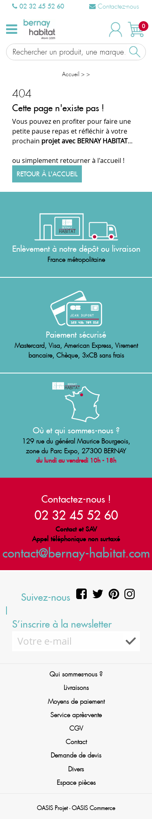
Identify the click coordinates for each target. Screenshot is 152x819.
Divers (76, 769)
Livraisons (76, 687)
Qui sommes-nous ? (76, 674)
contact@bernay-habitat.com (76, 553)
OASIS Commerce (93, 808)
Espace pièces (76, 782)
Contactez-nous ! (76, 499)
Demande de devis (76, 755)
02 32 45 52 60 (38, 6)
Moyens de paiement (76, 701)
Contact (76, 742)
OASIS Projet (52, 808)
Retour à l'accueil (47, 174)
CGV (76, 728)
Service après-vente (76, 715)
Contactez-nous (114, 6)
